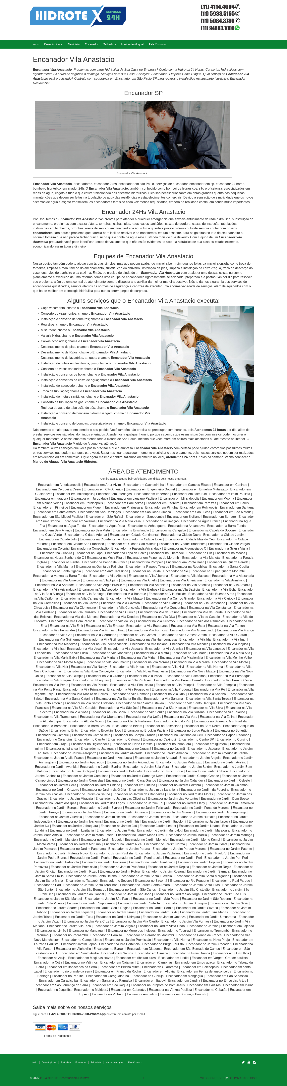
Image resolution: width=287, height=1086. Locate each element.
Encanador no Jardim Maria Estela (89, 835)
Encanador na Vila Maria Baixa (55, 657)
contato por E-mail (133, 1014)
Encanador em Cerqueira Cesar (59, 489)
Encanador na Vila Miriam (139, 657)
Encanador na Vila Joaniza (164, 648)
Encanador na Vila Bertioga (85, 594)
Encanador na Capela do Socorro (213, 530)
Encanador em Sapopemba (145, 516)
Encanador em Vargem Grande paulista (220, 958)
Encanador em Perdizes (199, 503)
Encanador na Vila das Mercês (76, 616)
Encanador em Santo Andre (79, 953)
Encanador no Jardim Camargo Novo (137, 776)
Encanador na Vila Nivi (168, 666)
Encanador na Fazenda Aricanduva (136, 548)
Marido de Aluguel (132, 44)
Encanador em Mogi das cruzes (90, 958)
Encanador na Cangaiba (169, 530)
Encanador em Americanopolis (60, 484)
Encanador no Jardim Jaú (119, 826)
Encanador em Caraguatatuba (107, 976)
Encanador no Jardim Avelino (226, 762)
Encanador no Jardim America (166, 753)
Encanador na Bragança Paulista (183, 994)
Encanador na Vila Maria (189, 653)
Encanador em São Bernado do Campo (192, 948)
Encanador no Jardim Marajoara (207, 830)
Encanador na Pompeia (146, 562)
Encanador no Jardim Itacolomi (164, 821)
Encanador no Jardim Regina (168, 867)
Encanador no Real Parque (230, 880)
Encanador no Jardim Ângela (199, 757)
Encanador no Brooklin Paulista (146, 730)
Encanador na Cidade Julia (58, 539)
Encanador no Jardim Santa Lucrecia (145, 876)
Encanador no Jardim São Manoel (58, 898)
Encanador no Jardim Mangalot (159, 830)
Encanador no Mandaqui (86, 930)
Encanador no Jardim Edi (145, 803)
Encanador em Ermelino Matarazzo (203, 489)
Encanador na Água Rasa (107, 525)
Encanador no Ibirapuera (173, 744)
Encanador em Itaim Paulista (230, 494)
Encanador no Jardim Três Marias (204, 912)
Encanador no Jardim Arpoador (208, 944)
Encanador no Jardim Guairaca (126, 812)
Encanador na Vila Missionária (181, 657)
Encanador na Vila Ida (195, 639)
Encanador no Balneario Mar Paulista (220, 721)
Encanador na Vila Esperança (147, 625)
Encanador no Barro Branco (90, 726)
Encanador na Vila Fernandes (54, 630)
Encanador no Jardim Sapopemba (91, 903)
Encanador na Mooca (230, 553)
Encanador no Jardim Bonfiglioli (72, 771)
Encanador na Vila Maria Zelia (119, 521)
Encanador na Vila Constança (210, 607)
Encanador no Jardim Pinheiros (104, 862)
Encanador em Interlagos (114, 494)
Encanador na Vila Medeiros (57, 644)
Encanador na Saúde (146, 571)
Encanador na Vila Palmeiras (184, 676)
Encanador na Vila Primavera (84, 689)
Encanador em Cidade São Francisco (78, 544)
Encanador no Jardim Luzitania (72, 830)
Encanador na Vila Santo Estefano (89, 703)
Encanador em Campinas (155, 962)
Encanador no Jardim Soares (56, 908)
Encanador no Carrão (89, 739)
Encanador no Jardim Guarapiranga (221, 812)
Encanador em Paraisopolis (83, 503)
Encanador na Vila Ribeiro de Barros (82, 694)
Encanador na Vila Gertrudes (95, 635)
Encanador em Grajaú (52, 744)
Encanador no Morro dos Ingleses (132, 930)
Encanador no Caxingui (159, 739)
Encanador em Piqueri (86, 507)
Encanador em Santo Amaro (55, 512)
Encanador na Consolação (90, 548)
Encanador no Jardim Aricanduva (130, 762)
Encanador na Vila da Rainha (159, 612)
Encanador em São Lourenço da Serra (60, 985)
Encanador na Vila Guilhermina (105, 639)
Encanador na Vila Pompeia (216, 685)
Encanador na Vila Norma (204, 666)
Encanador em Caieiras (204, 985)
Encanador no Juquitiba (55, 989)
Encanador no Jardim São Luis (224, 894)
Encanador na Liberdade (167, 553)
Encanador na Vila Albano (107, 575)
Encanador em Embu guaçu (195, 962)
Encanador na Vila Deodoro (119, 616)
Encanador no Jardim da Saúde (87, 794)
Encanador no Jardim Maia (115, 830)
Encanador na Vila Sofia (71, 712)
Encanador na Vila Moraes (150, 662)
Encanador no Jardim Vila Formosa (186, 921)
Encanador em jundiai (173, 958)
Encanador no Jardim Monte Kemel (195, 839)
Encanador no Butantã (231, 730)
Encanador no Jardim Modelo (101, 839)
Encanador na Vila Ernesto (105, 625)
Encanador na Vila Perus (50, 685)
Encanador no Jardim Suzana (197, 908)
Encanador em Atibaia (159, 971)
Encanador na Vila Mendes (189, 644)
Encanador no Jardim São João (129, 894)
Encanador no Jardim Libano (199, 826)
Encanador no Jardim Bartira (100, 766)
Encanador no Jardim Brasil (164, 771)
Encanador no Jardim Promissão (74, 867)
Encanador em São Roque (109, 985)
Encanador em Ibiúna (238, 985)
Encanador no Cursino (232, 739)
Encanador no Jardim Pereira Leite (137, 857)
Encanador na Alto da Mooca (83, 721)
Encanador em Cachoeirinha (143, 484)
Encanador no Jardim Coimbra (179, 785)
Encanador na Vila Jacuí (84, 648)
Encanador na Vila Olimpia (64, 676)
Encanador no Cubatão (211, 989)
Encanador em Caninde (230, 484)
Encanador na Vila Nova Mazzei (193, 671)
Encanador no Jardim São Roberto (206, 898)
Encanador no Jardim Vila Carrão (135, 921)
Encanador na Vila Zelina (218, 716)
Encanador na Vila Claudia (161, 603)
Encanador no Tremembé (212, 930)
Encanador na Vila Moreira (191, 662)
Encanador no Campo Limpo (81, 939)
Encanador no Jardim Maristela (56, 839)
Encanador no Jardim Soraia (153, 908)
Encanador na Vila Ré (209, 689)
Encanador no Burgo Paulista (191, 730)
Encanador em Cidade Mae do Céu (190, 539)
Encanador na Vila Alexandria (233, 575)
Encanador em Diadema (144, 948)
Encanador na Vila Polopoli (175, 685)
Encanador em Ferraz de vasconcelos (204, 971)
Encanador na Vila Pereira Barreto (178, 680)
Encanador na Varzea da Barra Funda (60, 575)
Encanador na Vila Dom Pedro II (72, 621)
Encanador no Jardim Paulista (111, 853)
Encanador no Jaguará (135, 748)
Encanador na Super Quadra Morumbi (218, 571)
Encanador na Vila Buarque (126, 594)
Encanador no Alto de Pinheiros (129, 721)
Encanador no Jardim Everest (101, 807)
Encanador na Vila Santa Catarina (69, 698)
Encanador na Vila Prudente (172, 689)
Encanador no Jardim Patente (231, 848)
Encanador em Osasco (152, 953)
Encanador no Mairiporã (91, 989)
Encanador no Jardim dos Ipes (54, 803)
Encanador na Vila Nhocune (129, 666)
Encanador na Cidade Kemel (101, 539)
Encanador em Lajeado (237, 926)
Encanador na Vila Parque (52, 680)
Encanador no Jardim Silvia (229, 903)
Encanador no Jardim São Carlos (132, 889)
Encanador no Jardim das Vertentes (173, 798)
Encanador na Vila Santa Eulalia (119, 698)
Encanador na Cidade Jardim (224, 534)
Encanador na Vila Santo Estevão (140, 703)
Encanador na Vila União (143, 716)
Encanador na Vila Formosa (147, 630)
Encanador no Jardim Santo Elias (196, 885)
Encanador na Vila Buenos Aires (211, 594)
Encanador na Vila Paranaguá (229, 676)
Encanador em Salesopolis (200, 967)
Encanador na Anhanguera (146, 525)
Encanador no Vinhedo (108, 994)
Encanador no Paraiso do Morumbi (149, 935)
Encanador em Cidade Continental (134, 534)
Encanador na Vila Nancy (89, 666)
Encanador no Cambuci (52, 735)
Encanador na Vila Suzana (186, 712)
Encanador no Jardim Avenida (56, 766)
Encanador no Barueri (109, 948)
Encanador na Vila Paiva (144, 676)
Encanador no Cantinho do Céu (180, 735)
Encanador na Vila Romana (129, 694)
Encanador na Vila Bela (219, 589)
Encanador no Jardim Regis (211, 867)
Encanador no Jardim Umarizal (164, 917)
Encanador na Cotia (48, 962)
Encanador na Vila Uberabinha (102, 716)
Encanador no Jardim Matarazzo (179, 762)
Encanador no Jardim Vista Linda (161, 926)
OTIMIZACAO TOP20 (243, 1078)
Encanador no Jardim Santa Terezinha (90, 885)
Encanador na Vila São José (119, 707)
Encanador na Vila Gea (55, 635)
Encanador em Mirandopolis (179, 498)
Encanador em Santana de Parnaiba (106, 980)
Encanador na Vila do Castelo (199, 616)
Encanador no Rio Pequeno (189, 880)
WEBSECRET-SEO (212, 1078)
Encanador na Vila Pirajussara (131, 685)
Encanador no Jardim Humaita (193, 817)
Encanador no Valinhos (81, 962)
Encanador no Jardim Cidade (99, 785)
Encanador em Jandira (184, 980)
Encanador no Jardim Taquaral (71, 912)
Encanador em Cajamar (117, 962)
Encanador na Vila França (235, 630)
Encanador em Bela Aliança (53, 530)
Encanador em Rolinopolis (199, 507)
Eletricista (74, 44)
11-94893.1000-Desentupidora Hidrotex (64, 1078)
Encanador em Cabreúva (128, 989)
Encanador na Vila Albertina (148, 575)
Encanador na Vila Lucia (70, 653)
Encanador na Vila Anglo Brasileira (100, 585)
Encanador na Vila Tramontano (55, 716)
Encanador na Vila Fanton (226, 625)
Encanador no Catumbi (123, 739)
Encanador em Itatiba (142, 994)
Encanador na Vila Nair (51, 666)
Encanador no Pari (47, 885)
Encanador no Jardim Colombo (226, 785)
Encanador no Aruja (52, 958)
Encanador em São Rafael (105, 516)
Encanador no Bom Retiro (202, 726)
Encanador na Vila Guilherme (60, 639)
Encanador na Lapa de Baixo (126, 553)
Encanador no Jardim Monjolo (146, 839)
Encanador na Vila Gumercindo (192, 630)
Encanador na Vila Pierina (89, 685)
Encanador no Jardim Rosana (163, 871)
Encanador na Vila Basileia (181, 589)
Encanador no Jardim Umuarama (212, 917)
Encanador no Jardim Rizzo (77, 871)
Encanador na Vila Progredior (128, 689)
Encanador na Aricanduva (186, 525)
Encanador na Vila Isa (48, 648)
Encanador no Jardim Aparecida (81, 762)
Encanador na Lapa (89, 553)
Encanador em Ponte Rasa (185, 562)
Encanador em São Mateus (232, 512)
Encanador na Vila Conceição (119, 607)
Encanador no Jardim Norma (164, 844)
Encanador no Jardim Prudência (122, 867)
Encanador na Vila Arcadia (232, 585)
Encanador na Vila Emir (66, 625)
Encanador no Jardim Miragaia (71, 798)
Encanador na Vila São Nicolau (164, 707)
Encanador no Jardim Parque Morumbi (179, 848)
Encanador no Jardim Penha (90, 857)
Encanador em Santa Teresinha (106, 571)
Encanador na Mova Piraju (105, 557)
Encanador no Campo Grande (134, 735)
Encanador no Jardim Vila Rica (69, 926)
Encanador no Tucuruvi (174, 930)
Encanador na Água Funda (67, 525)
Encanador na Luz (199, 553)
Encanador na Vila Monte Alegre (60, 662)
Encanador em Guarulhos (231, 953)
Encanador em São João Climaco (147, 512)
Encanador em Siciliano (184, 516)
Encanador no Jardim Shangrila (184, 903)
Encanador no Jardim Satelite (139, 903)
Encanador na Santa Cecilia (229, 566)
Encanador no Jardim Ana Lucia (109, 757)
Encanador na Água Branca (200, 521)
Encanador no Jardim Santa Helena (91, 876)
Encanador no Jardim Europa (57, 807)
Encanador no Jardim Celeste (229, 780)
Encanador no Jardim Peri (183, 857)
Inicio (35, 44)
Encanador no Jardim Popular (199, 862)
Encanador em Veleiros (79, 521)
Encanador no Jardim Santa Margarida (201, 876)
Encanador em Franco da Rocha (118, 971)
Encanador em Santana (237, 507)
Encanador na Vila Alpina (101, 580)
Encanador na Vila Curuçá (117, 612)
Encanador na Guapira (56, 553)
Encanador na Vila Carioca (216, 598)
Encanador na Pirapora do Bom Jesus (158, 985)
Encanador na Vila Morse (230, 662)
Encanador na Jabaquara (91, 680)
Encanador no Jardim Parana (129, 848)
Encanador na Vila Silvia (206, 707)
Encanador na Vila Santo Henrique (190, 703)
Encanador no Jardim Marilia (186, 835)
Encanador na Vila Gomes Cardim (182, 635)
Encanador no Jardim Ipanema (79, 821)
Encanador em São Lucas (191, 512)
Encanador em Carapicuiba (58, 980)
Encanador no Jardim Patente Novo (62, 853)
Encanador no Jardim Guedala (60, 817)
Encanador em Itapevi (150, 980)
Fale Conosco (157, 44)
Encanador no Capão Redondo (227, 735)
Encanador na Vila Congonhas (164, 607)
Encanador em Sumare (219, 516)
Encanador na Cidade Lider (143, 539)
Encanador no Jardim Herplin (149, 817)
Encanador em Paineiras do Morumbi (154, 557)
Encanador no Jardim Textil (158, 912)
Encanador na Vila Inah (229, 639)
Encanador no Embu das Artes (224, 980)
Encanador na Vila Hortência (119, 944)
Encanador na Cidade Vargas (229, 544)
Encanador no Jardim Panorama (83, 848)
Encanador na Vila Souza (146, 712)
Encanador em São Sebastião (226, 976)
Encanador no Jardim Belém (191, 766)
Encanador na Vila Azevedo (98, 589)
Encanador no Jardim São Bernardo (80, 889)
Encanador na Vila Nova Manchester (142, 671)
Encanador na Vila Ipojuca (229, 644)
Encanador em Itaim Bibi (190, 494)
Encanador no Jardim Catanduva (182, 780)
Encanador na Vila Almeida (61, 580)
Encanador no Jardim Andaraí (156, 757)
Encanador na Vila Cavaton (120, 603)
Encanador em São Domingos (99, 512)
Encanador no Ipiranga (62, 748)
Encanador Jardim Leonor (158, 826)
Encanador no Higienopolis (90, 744)
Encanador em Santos (117, 953)
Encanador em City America (104, 489)
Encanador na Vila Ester (188, 625)
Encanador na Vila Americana (181, 580)
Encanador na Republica (189, 566)
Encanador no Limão (51, 930)
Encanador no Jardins (202, 926)
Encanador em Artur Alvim (103, 484)
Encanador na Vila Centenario (204, 603)
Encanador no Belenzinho (163, 726)
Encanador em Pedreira (163, 503)
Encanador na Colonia (52, 548)
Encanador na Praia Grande (190, 953)
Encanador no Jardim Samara (208, 871)
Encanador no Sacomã (151, 880)
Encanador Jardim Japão (79, 944)
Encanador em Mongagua (184, 976)
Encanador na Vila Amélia (139, 580)
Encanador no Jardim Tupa (74, 917)
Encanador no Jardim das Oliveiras (120, 798)
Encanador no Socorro (116, 880)
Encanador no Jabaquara (98, 748)
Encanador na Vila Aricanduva (54, 589)
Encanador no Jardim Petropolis (56, 862)
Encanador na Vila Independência (104, 644)
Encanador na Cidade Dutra (181, 534)
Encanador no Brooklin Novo (101, 730)
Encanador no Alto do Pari (172, 721)
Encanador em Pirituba (161, 507)
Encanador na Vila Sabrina (207, 694)
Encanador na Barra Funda (227, 525)
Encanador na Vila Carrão (80, 603)
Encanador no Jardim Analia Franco (58, 757)
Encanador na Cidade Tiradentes (182, 544)
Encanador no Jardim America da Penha (219, 753)
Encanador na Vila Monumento (107, 662)
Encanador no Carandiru (54, 739)
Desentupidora (53, 44)
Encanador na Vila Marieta (201, 557)
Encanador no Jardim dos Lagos (102, 803)
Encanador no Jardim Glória (81, 812)
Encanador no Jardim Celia (57, 785)
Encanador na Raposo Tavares (147, 566)
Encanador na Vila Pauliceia (131, 680)
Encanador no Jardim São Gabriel (80, 894)
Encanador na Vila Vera (180, 716)
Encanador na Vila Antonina (190, 585)
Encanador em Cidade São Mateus (131, 544)
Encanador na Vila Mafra (152, 653)
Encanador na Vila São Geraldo (74, 707)
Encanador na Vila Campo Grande (170, 598)
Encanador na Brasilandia (130, 530)
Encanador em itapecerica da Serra (72, 967)
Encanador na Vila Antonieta (148, 585)
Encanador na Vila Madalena (110, 653)
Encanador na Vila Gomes (137, 635)
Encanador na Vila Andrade (54, 585)
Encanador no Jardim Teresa (116, 912)
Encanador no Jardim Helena (105, 817)
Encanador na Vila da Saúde (202, 612)
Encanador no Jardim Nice (123, 844)
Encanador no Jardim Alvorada (121, 753)
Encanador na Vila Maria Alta (229, 653)
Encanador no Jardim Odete (207, 844)
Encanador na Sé (175, 571)
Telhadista (109, 44)
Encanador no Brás (64, 730)
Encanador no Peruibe (68, 976)
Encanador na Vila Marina (54, 566)
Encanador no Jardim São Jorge (177, 894)
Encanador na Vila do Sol (115, 621)
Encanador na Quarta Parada (228, 562)
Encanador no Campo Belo (91, 735)
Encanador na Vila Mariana (99, 657)
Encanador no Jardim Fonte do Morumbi (201, 807)
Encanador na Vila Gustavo (155, 621)
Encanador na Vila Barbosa (139, 589)
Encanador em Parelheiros (124, 503)
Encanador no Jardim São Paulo (107, 898)
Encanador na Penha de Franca (199, 935)
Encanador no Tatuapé (82, 880)
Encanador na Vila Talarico (226, 712)
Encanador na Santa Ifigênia (61, 571)
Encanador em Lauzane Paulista (134, 498)
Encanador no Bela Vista (92, 530)
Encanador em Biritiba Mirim (119, 967)
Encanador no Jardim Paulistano (159, 853)
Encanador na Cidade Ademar (86, 534)
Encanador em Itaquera (51, 498)
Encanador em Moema (218, 498)
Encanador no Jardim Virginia (114, 926)
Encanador (91, 44)
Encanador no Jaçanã (169, 748)
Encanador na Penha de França (105, 562)
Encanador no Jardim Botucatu (120, 771)
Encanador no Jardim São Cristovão (184, 889)
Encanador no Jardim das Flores (190, 794)
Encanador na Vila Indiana (148, 644)
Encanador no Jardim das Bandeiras (138, 794)
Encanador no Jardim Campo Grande (192, 776)
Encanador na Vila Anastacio (224, 580)
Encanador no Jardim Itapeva (209, 821)
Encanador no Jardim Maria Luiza (140, 835)
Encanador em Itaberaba (151, 494)
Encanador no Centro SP (196, 739)
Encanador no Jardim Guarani (172, 812)
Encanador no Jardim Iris (122, 821)
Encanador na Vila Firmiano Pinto (101, 630)
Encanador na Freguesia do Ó (185, 548)
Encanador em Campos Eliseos (189, 484)
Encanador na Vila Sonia (108, 712)
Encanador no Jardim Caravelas (80, 780)
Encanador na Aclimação (161, 521)
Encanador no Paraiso (106, 935)
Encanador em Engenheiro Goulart (151, 489)
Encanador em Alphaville (73, 948)
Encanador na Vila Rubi (168, 694)
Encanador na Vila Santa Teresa (208, 698)
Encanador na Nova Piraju (211, 939)
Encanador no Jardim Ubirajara (118, 917)
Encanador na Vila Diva (158, 616)
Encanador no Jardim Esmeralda (230, 803)
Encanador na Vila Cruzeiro (77, 612)
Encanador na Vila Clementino (74, 607)
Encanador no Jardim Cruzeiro (57, 789)
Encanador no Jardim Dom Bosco (225, 798)
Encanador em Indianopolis (74, 494)
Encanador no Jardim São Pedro (156, 898)
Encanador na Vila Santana (163, 698)
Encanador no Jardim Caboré (207, 771)
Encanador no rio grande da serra (68, 971)
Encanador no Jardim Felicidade (147, 807)
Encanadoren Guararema (160, 967)
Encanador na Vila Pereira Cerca (228, 680)
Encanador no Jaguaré (203, 748)
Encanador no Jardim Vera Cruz (86, 921)
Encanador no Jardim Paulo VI (205, 853)
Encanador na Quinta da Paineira (99, 566)
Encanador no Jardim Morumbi (79, 844)
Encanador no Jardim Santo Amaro (145, 885)
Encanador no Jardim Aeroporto (73, 753)
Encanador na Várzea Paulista (170, 989)
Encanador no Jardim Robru (120, 871)
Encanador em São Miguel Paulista (58, 516)
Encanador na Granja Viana (228, 548)
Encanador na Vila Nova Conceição (89, 671)
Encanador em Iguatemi (210, 744)
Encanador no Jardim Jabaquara (75, 826)
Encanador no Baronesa (50, 726)
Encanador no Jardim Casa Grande (131, 780)
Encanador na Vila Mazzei (125, 598)
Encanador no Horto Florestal (132, 744)
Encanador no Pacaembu (70, 935)
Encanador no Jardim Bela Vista (146, 766)
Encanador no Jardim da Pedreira (205, 789)
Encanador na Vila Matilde (167, 594)
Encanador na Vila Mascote (190, 575)
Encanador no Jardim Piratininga (152, 862)
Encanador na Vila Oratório (105, 676)
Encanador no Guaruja (148, 976)
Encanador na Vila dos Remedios (201, 621)
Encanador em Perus (234, 503)
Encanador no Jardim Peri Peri (226, 857)
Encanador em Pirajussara (124, 507)
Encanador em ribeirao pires (136, 958)
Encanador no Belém (127, 726)
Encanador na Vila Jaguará (123, 648)
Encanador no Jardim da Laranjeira (153, 789)
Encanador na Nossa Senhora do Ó (59, 557)
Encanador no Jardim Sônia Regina (105, 908)
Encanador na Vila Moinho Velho (228, 657)
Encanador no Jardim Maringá (230, 835)
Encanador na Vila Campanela (82, 598)
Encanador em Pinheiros (50, 507)
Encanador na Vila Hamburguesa (153, 639)
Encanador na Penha (65, 562)
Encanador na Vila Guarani (228, 635)
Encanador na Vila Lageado (205, 648)
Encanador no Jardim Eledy (185, 803)
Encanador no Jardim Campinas (85, 776)
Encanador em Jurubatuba (89, 498)
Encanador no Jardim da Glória (104, 789)
